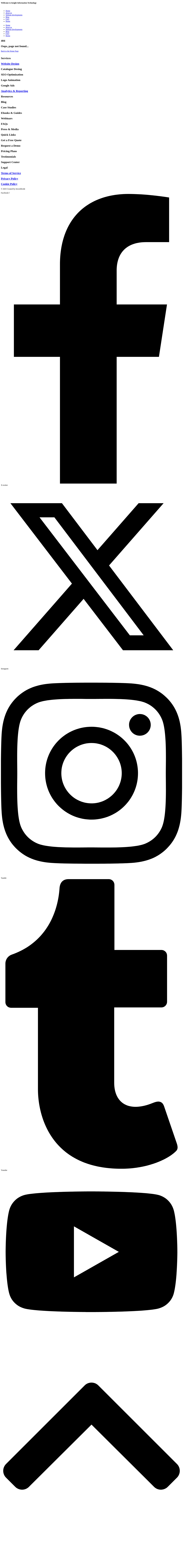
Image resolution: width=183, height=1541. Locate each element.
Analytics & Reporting (14, 90)
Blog (7, 17)
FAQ (7, 19)
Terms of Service (11, 173)
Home (8, 11)
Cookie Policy (9, 183)
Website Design (10, 63)
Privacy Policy (9, 178)
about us (9, 13)
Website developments (14, 15)
